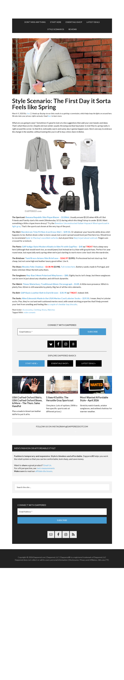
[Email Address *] (48, 330)
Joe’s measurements (46, 495)
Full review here (68, 265)
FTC (107, 587)
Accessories (28, 308)
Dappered (62, 9)
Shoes (44, 308)
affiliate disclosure (43, 498)
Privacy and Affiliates (88, 587)
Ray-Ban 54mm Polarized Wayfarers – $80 (47, 274)
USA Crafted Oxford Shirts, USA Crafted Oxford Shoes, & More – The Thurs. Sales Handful (27, 400)
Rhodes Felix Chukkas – (37, 265)
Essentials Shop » (60, 362)
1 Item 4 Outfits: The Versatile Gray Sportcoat (59, 397)
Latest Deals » (89, 362)
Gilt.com (101, 587)
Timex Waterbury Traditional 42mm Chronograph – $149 (51, 283)
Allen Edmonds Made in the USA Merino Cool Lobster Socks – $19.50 (55, 297)
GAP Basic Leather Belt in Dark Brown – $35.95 (44, 291)
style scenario (29, 311)
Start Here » (31, 362)
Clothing (37, 308)
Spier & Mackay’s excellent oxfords (42, 236)
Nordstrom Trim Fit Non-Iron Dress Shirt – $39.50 (45, 230)
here (49, 115)
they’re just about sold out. (86, 236)
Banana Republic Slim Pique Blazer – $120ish (47, 216)
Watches (51, 308)
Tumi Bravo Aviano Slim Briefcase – (46, 257)
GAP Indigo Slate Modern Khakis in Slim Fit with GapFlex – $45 (52, 245)
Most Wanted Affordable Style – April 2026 (94, 397)
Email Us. (47, 492)
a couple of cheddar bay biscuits (62, 303)
